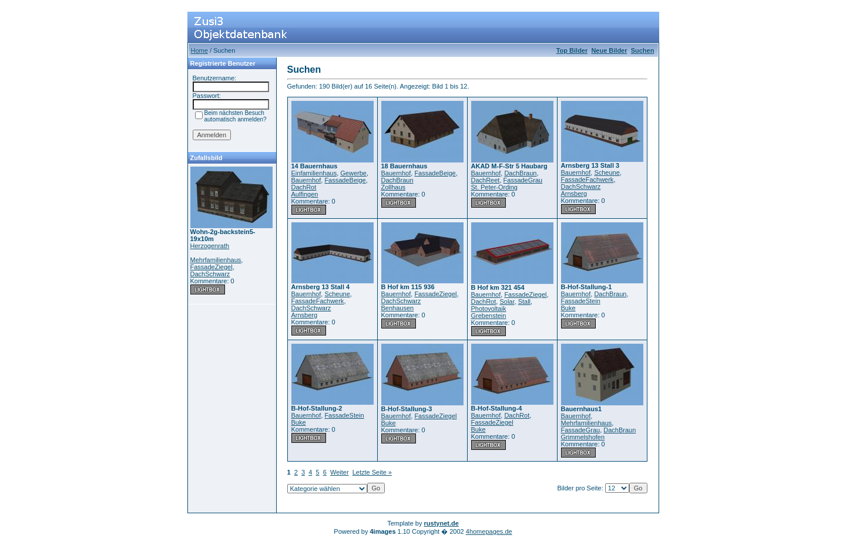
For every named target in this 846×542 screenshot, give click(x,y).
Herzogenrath (210, 245)
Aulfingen (304, 194)
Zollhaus (393, 187)
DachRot (304, 187)
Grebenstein (488, 315)
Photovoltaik (488, 308)
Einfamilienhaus (314, 173)
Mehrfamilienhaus (215, 259)
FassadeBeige (344, 180)
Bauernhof (306, 180)
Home (199, 50)
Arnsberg (574, 193)
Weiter (339, 472)
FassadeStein (580, 300)
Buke (568, 307)
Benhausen (397, 307)
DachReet (485, 180)
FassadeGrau (523, 180)
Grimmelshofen (583, 437)
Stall (524, 301)
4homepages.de (489, 531)
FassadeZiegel (211, 266)
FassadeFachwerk (587, 179)
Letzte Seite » (372, 472)
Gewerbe (353, 173)
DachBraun (397, 180)
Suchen (642, 50)
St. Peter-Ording (494, 187)
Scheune (606, 172)
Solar (506, 301)
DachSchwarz (210, 273)
